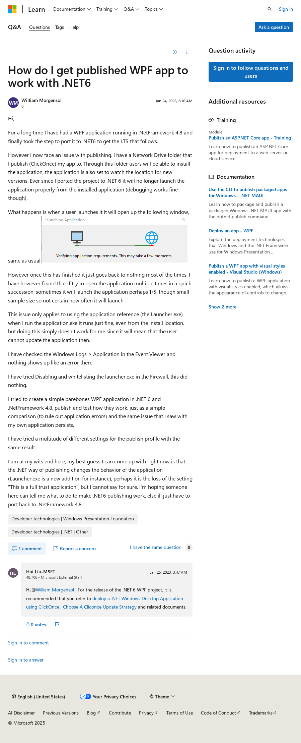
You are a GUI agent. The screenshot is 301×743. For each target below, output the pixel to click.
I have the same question (155, 547)
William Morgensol (41, 100)
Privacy (146, 712)
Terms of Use (179, 712)
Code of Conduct (218, 712)
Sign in (286, 9)
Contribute (120, 712)
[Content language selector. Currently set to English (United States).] (38, 696)
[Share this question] (187, 52)
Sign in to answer (26, 659)
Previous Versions (61, 712)
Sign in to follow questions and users (251, 71)
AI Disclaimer (21, 712)
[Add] (175, 52)
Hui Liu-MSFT (40, 571)
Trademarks (261, 712)
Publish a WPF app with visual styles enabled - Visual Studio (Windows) (247, 269)
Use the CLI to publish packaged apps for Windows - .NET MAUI (248, 192)
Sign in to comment (28, 642)
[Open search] (269, 9)
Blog (91, 712)
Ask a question (273, 27)
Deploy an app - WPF (231, 231)
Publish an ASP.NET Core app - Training (250, 138)
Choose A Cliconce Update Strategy (100, 607)
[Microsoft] (12, 9)
